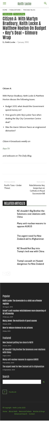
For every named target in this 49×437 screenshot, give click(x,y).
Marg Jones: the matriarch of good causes (20, 320)
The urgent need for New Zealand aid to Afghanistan (23, 366)
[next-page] (8, 273)
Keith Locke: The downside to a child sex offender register (22, 302)
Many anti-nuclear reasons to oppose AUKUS (20, 359)
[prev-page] (4, 273)
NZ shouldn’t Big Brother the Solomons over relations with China (31, 214)
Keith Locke (10, 42)
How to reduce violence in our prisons (18, 327)
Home (5, 10)
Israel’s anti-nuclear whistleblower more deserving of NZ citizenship (24, 312)
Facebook (12, 392)
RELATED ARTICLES (14, 203)
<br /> (24, 66)
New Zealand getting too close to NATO (18, 342)
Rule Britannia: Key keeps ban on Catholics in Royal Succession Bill (37, 189)
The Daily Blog (29, 10)
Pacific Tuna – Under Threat (13, 186)
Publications (15, 10)
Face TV (6, 148)
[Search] (43, 382)
